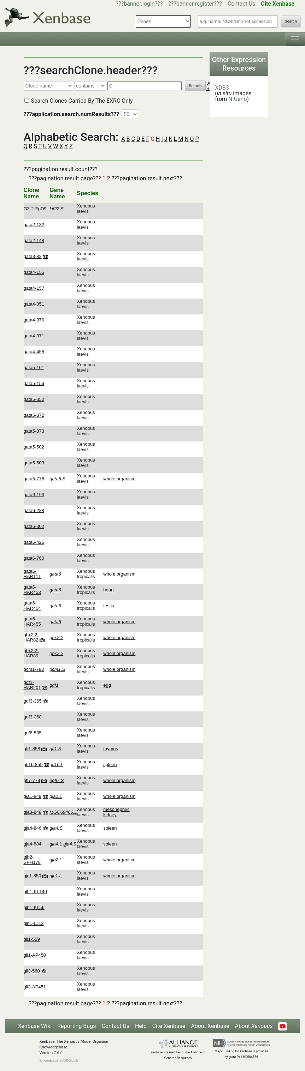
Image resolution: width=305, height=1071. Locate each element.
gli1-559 (32, 939)
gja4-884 (33, 844)
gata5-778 (34, 478)
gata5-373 (34, 431)
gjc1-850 (32, 875)
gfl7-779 (32, 780)
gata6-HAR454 (32, 605)
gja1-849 (33, 796)
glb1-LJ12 (34, 923)
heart (108, 589)
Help (141, 1026)
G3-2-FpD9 (35, 208)
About (253, 1026)
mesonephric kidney (116, 812)
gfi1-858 (32, 748)
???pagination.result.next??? (147, 178)
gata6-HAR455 (32, 621)
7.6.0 (58, 1053)
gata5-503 (34, 462)
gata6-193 (34, 494)
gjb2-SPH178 (32, 859)
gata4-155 (34, 272)
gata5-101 (34, 367)
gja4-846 (33, 828)
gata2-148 (34, 240)
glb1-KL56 (34, 907)
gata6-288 (34, 510)
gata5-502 (34, 447)
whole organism (119, 478)
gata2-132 (34, 224)
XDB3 (222, 87)
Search (291, 21)
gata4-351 (34, 304)
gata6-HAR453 (32, 589)
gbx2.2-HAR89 (31, 653)
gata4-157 (34, 288)
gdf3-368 (33, 717)
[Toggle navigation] (295, 39)
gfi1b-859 (33, 764)
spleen (110, 764)
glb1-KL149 (35, 891)
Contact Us (242, 3)
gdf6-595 (33, 732)
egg (107, 685)
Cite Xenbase (169, 1026)
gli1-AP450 (35, 955)
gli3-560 (32, 971)
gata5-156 (34, 383)
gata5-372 (34, 415)
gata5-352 (34, 399)
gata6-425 (34, 542)
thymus (110, 748)
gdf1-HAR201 (32, 685)
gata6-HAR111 (32, 573)
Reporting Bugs (76, 1026)
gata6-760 (34, 558)
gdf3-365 (33, 701)
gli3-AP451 (35, 986)
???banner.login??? (139, 3)
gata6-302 (34, 526)
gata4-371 (34, 335)
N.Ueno (237, 99)
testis (108, 605)
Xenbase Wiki (35, 1026)
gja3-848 (33, 812)
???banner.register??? (195, 3)
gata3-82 (33, 256)
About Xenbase (210, 1026)
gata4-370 (34, 320)
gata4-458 (34, 351)
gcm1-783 (34, 669)
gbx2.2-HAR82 (31, 637)
